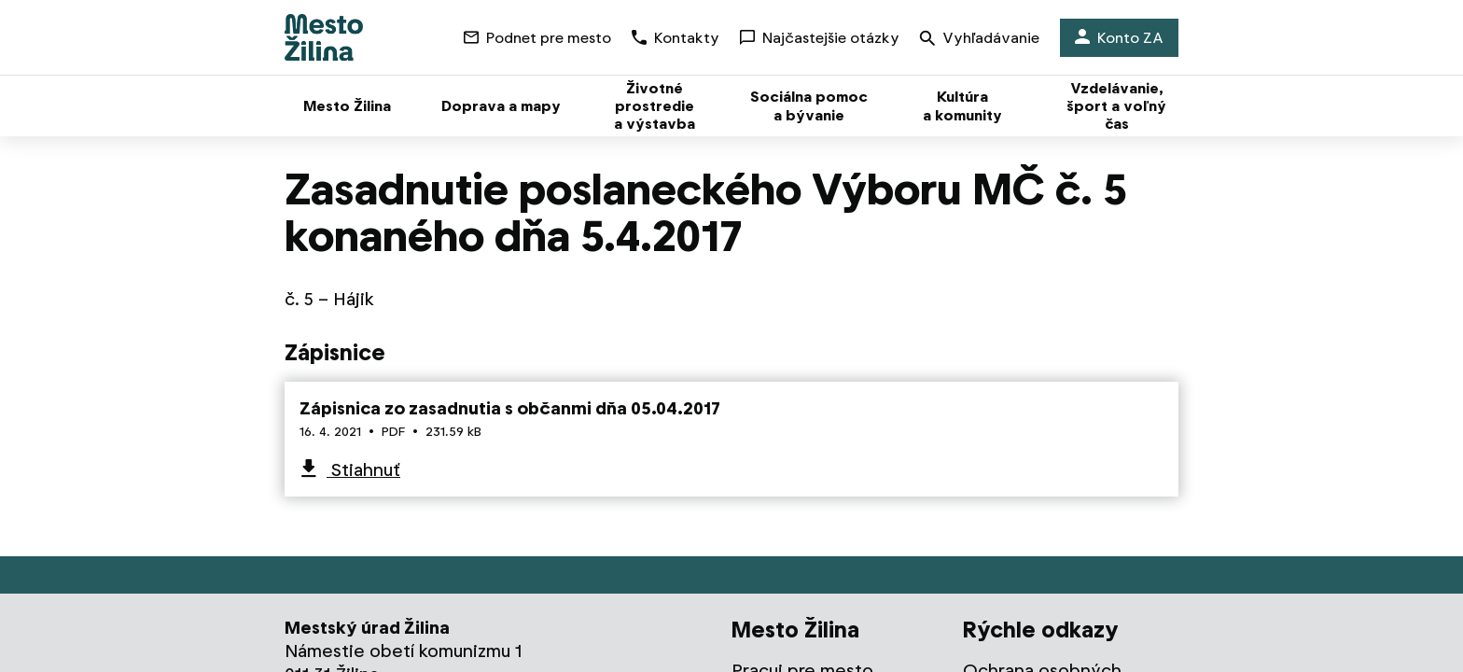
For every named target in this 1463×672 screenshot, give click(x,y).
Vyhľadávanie (979, 39)
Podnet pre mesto (537, 38)
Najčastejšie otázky (819, 38)
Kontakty (675, 38)
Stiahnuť (363, 470)
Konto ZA (1119, 37)
